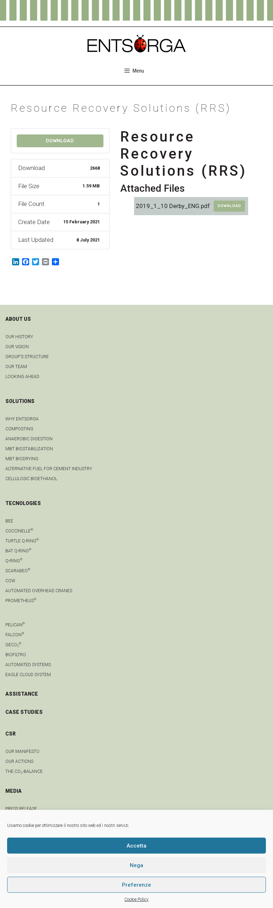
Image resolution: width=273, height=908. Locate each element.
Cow (10, 580)
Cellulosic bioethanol (31, 478)
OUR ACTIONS (19, 761)
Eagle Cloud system (28, 674)
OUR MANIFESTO (22, 751)
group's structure (27, 356)
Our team (16, 366)
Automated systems (28, 664)
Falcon (14, 634)
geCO (13, 644)
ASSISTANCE (21, 694)
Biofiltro (15, 654)
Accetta (136, 846)
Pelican (15, 624)
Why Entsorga (22, 418)
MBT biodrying (21, 458)
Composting (19, 428)
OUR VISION (17, 346)
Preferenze (136, 885)
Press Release (21, 808)
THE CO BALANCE (24, 771)
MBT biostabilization (29, 448)
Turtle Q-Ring (22, 540)
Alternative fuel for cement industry (48, 468)
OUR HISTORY (19, 336)
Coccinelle (19, 531)
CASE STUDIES (24, 712)
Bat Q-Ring (18, 550)
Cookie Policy (136, 899)
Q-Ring (13, 560)
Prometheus (20, 600)
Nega (136, 865)
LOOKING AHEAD (22, 376)
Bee (9, 521)
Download (60, 140)
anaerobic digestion (29, 438)
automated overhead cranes (38, 590)
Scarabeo (17, 570)
